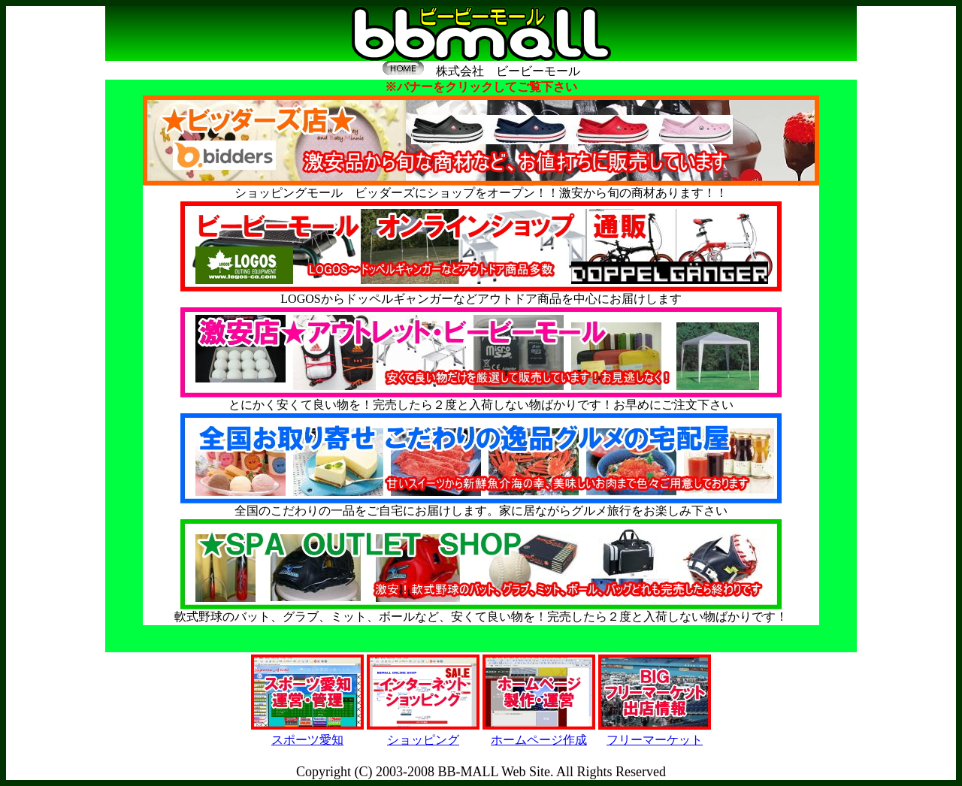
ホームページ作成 (539, 739)
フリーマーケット (655, 739)
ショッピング (423, 739)
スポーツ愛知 (307, 739)
